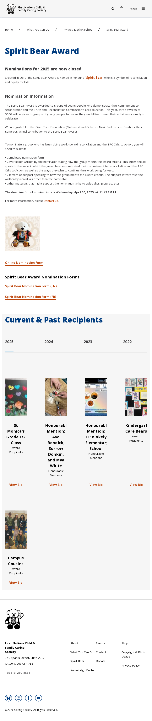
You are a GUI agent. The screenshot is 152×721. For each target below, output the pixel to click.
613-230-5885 (20, 672)
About (74, 643)
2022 (127, 341)
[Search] (113, 9)
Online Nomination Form (24, 263)
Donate (101, 661)
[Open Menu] (143, 9)
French (132, 9)
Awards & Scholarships (78, 29)
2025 (9, 341)
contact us (51, 201)
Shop (125, 643)
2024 (48, 341)
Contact (101, 652)
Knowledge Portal (82, 670)
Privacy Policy (131, 665)
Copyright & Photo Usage (134, 654)
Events (100, 643)
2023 (88, 341)
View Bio (15, 485)
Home (9, 29)
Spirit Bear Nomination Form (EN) (31, 286)
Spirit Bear (94, 77)
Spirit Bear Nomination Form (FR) (30, 297)
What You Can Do (38, 29)
